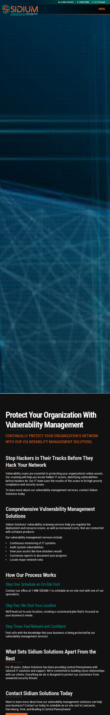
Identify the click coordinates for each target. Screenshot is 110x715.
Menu (102, 8)
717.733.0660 (98, 2)
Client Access (66, 2)
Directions (83, 2)
